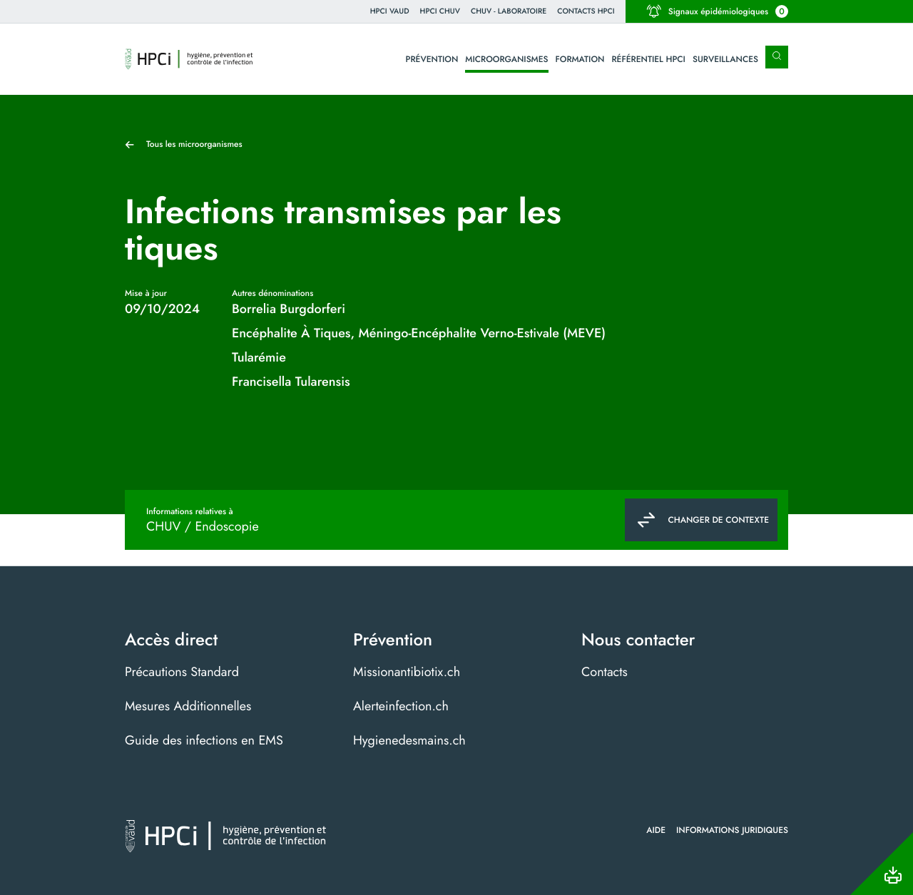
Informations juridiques (732, 830)
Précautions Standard (182, 672)
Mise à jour (146, 293)
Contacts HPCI (586, 11)
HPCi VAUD (389, 11)
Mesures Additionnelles (188, 706)
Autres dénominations (272, 293)
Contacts (604, 672)
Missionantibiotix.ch (406, 672)
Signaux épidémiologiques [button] (717, 11)
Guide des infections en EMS (204, 740)
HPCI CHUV (440, 11)
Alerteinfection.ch (401, 706)
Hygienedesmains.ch (409, 740)
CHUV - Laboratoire (508, 11)
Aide (655, 830)
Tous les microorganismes (194, 144)
